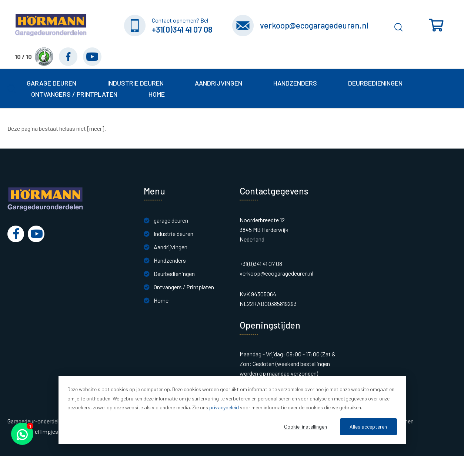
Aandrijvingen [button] (218, 83)
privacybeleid (224, 407)
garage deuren (171, 220)
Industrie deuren (173, 233)
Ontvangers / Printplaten (184, 286)
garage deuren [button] (51, 83)
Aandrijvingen (170, 246)
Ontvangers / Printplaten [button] (74, 94)
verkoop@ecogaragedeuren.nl (314, 25)
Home (156, 94)
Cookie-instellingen (305, 426)
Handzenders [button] (295, 83)
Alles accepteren (368, 426)
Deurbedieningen (174, 273)
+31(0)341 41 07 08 (182, 29)
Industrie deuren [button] (135, 83)
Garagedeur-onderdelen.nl (38, 421)
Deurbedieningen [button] (375, 83)
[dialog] (232, 410)
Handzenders (170, 260)
